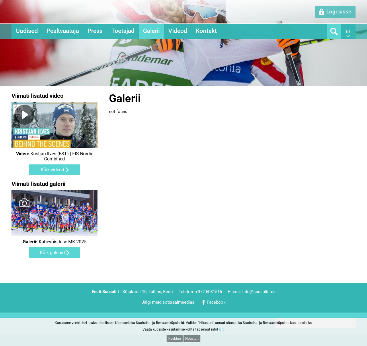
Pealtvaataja (62, 30)
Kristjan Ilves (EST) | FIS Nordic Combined (54, 156)
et (348, 31)
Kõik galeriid (52, 252)
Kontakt (206, 30)
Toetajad (122, 30)
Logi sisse (338, 11)
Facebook (216, 302)
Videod (177, 30)
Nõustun (192, 339)
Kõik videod (52, 169)
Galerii (151, 30)
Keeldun (174, 339)
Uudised (27, 30)
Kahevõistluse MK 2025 (55, 241)
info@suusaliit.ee (259, 291)
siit (221, 329)
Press (95, 30)
